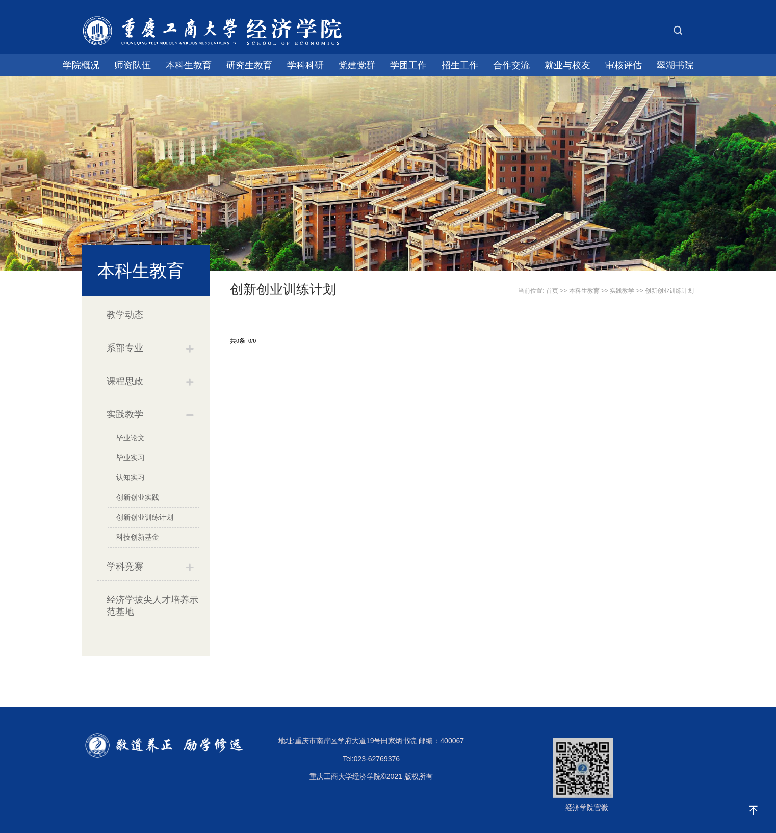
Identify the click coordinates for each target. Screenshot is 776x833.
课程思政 (125, 381)
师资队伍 (132, 65)
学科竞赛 (125, 566)
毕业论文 (130, 438)
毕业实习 (130, 457)
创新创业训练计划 (144, 517)
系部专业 (125, 348)
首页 (552, 290)
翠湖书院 (675, 65)
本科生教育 (189, 65)
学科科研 (305, 65)
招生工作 (460, 65)
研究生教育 (249, 65)
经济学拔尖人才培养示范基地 (152, 606)
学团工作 (408, 65)
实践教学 (125, 414)
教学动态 (125, 315)
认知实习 (130, 477)
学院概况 (81, 65)
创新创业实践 (137, 497)
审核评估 (623, 65)
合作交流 (511, 65)
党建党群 (357, 65)
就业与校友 (567, 65)
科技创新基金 (137, 537)
